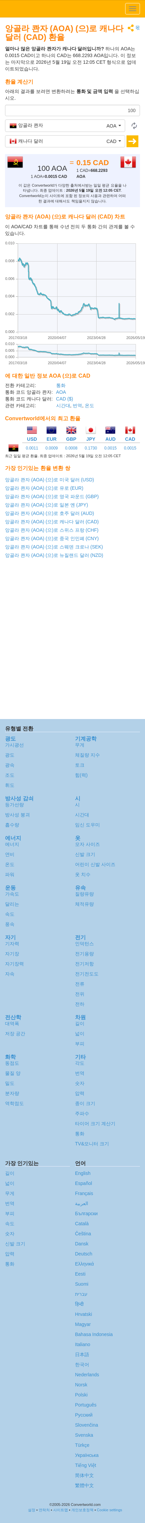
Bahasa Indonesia (94, 1334)
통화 (61, 385)
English (82, 1173)
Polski (81, 1394)
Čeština (83, 1233)
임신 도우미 (87, 824)
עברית (81, 1294)
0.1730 (91, 448)
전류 (79, 984)
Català (81, 1223)
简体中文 (84, 1475)
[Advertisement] (72, 640)
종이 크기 (85, 1103)
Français (84, 1193)
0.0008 (71, 448)
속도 (9, 914)
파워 (9, 874)
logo (72, 8)
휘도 (9, 785)
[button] (65, 126)
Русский (84, 1415)
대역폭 (12, 1023)
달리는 (12, 904)
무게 (79, 745)
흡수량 (12, 824)
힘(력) (81, 775)
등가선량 (14, 804)
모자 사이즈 (87, 844)
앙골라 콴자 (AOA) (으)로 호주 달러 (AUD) (49, 513)
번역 (77, 405)
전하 (79, 1004)
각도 (79, 1063)
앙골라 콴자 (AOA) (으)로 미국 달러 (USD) (49, 479)
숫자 (79, 1083)
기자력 (12, 943)
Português (86, 1405)
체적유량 (84, 904)
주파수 (82, 1113)
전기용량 (84, 953)
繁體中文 (84, 1485)
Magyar (83, 1324)
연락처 (44, 1510)
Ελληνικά (84, 1264)
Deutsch (83, 1253)
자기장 (12, 953)
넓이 (79, 1033)
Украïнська (87, 1455)
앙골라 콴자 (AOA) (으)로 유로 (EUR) (44, 488)
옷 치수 (82, 874)
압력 (79, 1093)
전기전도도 (87, 974)
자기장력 (14, 963)
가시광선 (14, 745)
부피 (79, 1043)
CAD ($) (64, 398)
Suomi (81, 1284)
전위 (79, 994)
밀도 (9, 1083)
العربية (81, 1203)
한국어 (82, 1364)
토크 (79, 765)
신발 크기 (85, 854)
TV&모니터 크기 (92, 1143)
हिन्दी (79, 1304)
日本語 (82, 1354)
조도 (9, 775)
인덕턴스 (84, 943)
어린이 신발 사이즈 (95, 864)
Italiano (82, 1344)
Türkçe (82, 1445)
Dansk (81, 1243)
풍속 (9, 924)
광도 (9, 755)
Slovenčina (86, 1425)
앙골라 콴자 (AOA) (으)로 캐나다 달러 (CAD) (52, 521)
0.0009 (51, 448)
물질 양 (13, 1073)
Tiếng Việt (85, 1465)
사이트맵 (60, 1510)
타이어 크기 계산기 (95, 1123)
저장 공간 (15, 1033)
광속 (9, 765)
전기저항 (84, 963)
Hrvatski (83, 1314)
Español (83, 1183)
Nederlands (87, 1374)
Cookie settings (109, 1510)
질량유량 (84, 894)
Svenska (84, 1435)
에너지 (12, 844)
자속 (9, 974)
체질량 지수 (87, 755)
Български (86, 1213)
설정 (31, 1510)
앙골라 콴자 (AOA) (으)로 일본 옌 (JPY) (46, 505)
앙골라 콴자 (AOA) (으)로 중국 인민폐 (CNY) (52, 538)
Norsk (81, 1384)
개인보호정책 (82, 1510)
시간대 (63, 405)
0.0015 (110, 448)
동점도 (12, 1063)
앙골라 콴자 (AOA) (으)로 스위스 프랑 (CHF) (52, 530)
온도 (89, 405)
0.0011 (32, 448)
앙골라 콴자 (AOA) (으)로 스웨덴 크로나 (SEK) (54, 547)
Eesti (80, 1274)
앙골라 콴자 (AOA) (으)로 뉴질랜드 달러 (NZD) (54, 555)
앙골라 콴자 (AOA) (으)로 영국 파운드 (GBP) (52, 496)
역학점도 (14, 1103)
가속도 (12, 894)
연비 (9, 854)
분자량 (12, 1093)
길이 (79, 1023)
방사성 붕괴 (17, 814)
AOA (61, 392)
